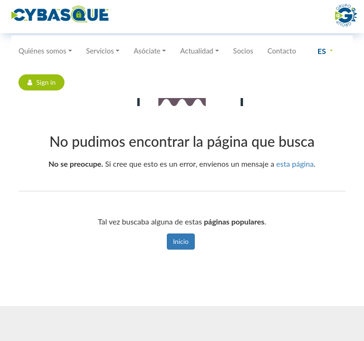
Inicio (181, 241)
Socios (243, 50)
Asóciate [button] (147, 50)
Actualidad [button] (196, 50)
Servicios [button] (100, 50)
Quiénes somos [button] (42, 50)
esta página (295, 163)
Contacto (281, 50)
